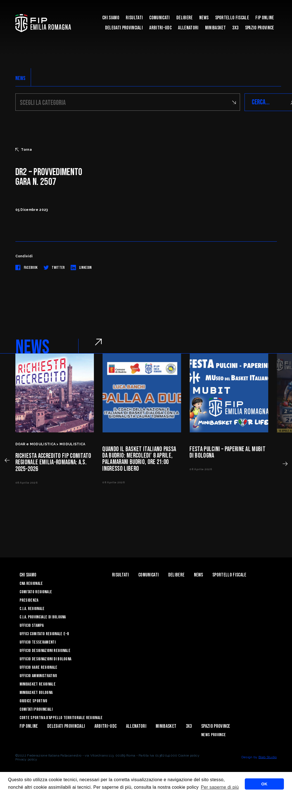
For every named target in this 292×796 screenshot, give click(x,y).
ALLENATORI (188, 28)
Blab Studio (267, 757)
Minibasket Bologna (36, 692)
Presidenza (29, 600)
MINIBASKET (215, 28)
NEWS (20, 78)
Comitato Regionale (36, 592)
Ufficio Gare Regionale (39, 667)
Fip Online (264, 18)
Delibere (184, 18)
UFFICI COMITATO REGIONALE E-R (44, 634)
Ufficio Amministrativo (38, 676)
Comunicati (159, 18)
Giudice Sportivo (34, 701)
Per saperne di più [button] (220, 787)
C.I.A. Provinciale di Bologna (43, 617)
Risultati (134, 18)
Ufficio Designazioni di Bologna (46, 659)
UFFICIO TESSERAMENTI (38, 642)
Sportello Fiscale (232, 18)
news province (213, 735)
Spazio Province (259, 28)
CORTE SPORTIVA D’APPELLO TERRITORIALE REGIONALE (61, 717)
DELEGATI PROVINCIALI (124, 28)
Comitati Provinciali (36, 709)
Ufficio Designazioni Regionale (45, 650)
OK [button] (264, 784)
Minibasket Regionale (38, 684)
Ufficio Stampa (32, 625)
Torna (23, 150)
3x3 (235, 28)
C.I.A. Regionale (32, 608)
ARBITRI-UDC (160, 28)
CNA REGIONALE (31, 583)
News (203, 18)
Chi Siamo (110, 18)
